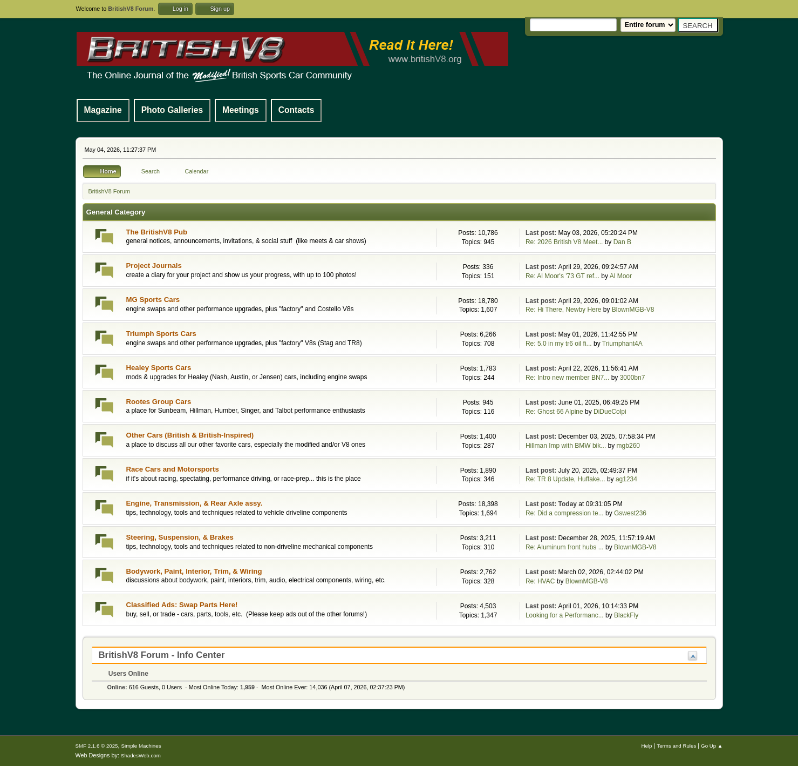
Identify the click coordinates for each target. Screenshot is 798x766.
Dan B (622, 242)
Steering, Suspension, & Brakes (180, 537)
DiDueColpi (610, 411)
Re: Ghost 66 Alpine (554, 411)
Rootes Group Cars (159, 402)
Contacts (296, 110)
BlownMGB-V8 (633, 309)
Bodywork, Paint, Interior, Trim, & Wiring (194, 571)
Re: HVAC (540, 581)
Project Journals (154, 265)
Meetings (240, 110)
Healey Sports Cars (159, 368)
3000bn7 (632, 377)
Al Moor (621, 276)
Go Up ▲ (711, 746)
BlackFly (626, 615)
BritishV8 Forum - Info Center (162, 655)
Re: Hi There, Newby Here (564, 309)
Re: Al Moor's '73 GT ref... (562, 276)
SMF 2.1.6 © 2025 (97, 746)
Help (647, 746)
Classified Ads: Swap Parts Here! (182, 605)
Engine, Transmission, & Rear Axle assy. (194, 503)
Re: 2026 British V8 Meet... (564, 242)
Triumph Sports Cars (161, 334)
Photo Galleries (172, 110)
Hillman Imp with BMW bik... (566, 445)
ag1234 (626, 479)
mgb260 (628, 445)
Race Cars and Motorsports (172, 469)
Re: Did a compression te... (565, 513)
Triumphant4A (622, 343)
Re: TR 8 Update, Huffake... (565, 479)
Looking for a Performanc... (565, 615)
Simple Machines (141, 746)
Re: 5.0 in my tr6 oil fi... (559, 343)
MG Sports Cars (153, 299)
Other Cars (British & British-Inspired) (190, 435)
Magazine (103, 110)
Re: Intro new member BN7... (567, 377)
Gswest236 (630, 513)
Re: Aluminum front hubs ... (565, 547)
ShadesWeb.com (141, 755)
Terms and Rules (676, 746)
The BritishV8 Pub (157, 232)
